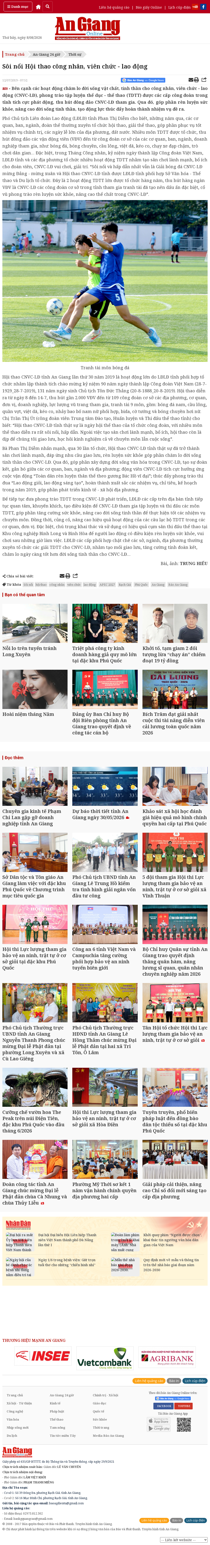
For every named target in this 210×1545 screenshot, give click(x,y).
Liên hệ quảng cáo (114, 7)
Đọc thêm (14, 757)
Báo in (174, 1380)
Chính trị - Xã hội (105, 1395)
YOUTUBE (183, 1406)
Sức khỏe (100, 1419)
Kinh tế (55, 1403)
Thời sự (74, 54)
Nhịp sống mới (18, 1427)
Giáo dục (99, 1403)
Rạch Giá (125, 584)
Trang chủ (14, 54)
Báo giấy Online (149, 7)
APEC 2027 (107, 584)
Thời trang (101, 1427)
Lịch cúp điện (179, 7)
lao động (90, 584)
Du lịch (12, 1435)
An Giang (158, 584)
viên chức (74, 584)
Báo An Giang (178, 584)
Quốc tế (98, 1411)
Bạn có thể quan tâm (25, 594)
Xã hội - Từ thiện (19, 1403)
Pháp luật (57, 1411)
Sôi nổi (28, 584)
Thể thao (56, 1419)
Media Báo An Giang (108, 1435)
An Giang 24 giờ (46, 54)
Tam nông (57, 1427)
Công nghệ (15, 1411)
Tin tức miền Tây (63, 1435)
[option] (43, 1356)
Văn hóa (13, 1419)
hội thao (41, 584)
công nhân (56, 584)
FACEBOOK (163, 1406)
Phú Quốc (141, 584)
